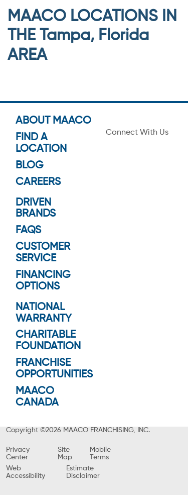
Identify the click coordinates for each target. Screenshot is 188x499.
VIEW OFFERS (94, 323)
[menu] (10, 14)
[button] (94, 222)
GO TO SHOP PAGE (94, 301)
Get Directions (45, 188)
